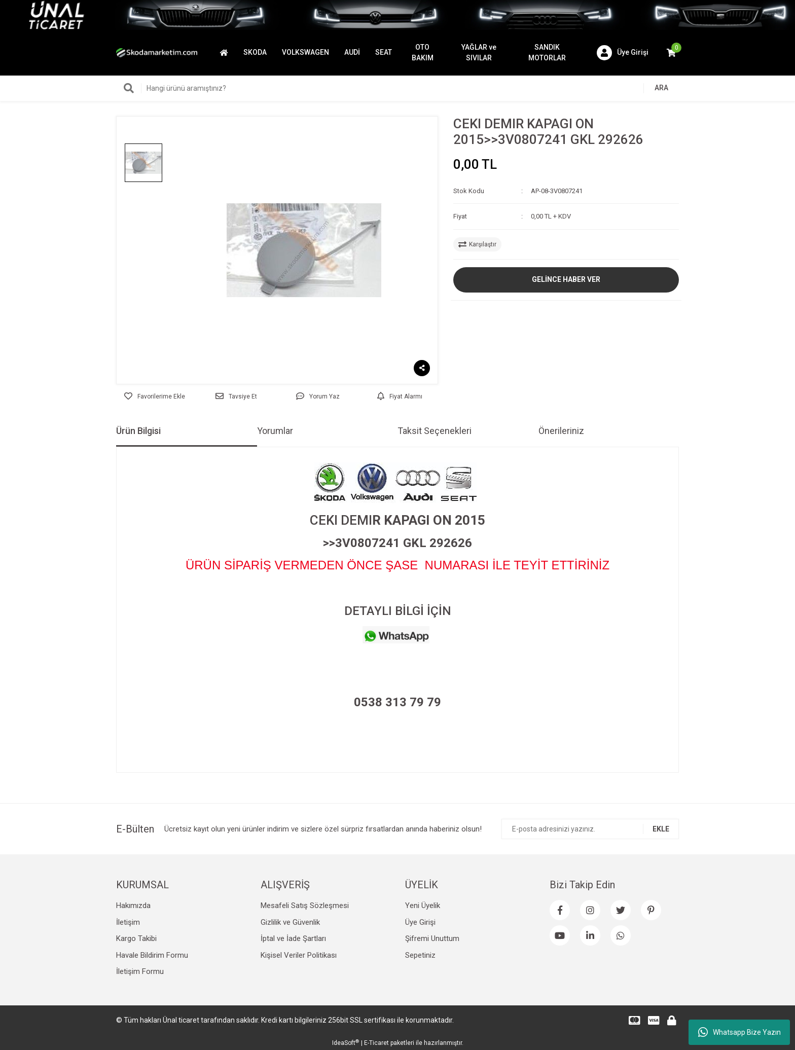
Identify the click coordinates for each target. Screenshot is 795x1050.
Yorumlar (275, 430)
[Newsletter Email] (590, 829)
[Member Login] (622, 52)
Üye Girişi (420, 922)
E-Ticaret (376, 1042)
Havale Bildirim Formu (152, 955)
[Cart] (671, 52)
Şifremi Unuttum (432, 938)
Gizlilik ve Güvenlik (290, 922)
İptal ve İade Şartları (293, 938)
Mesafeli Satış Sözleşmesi (305, 905)
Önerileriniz (561, 430)
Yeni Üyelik (422, 905)
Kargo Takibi (136, 938)
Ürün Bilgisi (138, 430)
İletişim (128, 922)
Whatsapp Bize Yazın (739, 1032)
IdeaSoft (345, 1043)
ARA (661, 88)
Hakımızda (133, 905)
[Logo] (156, 52)
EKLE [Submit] (661, 829)
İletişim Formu (140, 971)
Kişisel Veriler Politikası (299, 955)
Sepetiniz (420, 955)
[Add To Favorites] (154, 396)
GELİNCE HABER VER (566, 279)
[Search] (397, 88)
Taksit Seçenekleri (434, 430)
